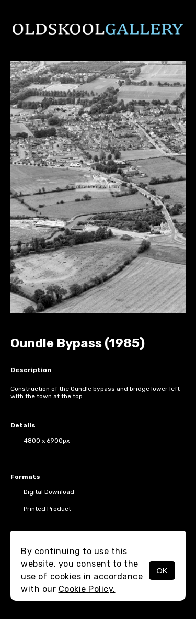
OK (162, 570)
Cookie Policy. (87, 589)
